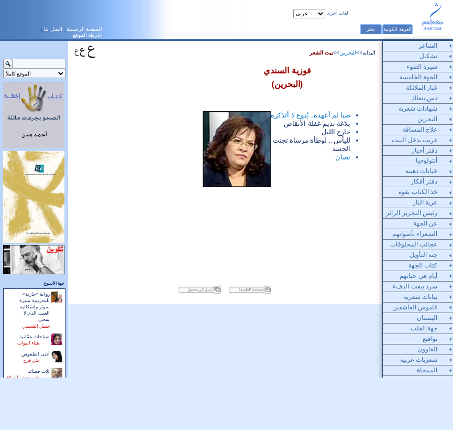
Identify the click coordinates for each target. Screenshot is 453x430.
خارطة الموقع (88, 35)
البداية (368, 53)
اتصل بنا (53, 29)
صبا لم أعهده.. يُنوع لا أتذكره (310, 115)
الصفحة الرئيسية (85, 29)
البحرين (347, 53)
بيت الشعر (321, 53)
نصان (342, 157)
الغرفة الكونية (397, 29)
